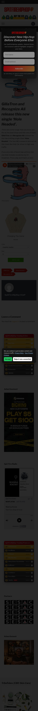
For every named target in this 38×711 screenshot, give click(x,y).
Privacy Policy (19, 353)
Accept (8, 359)
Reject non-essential (22, 359)
